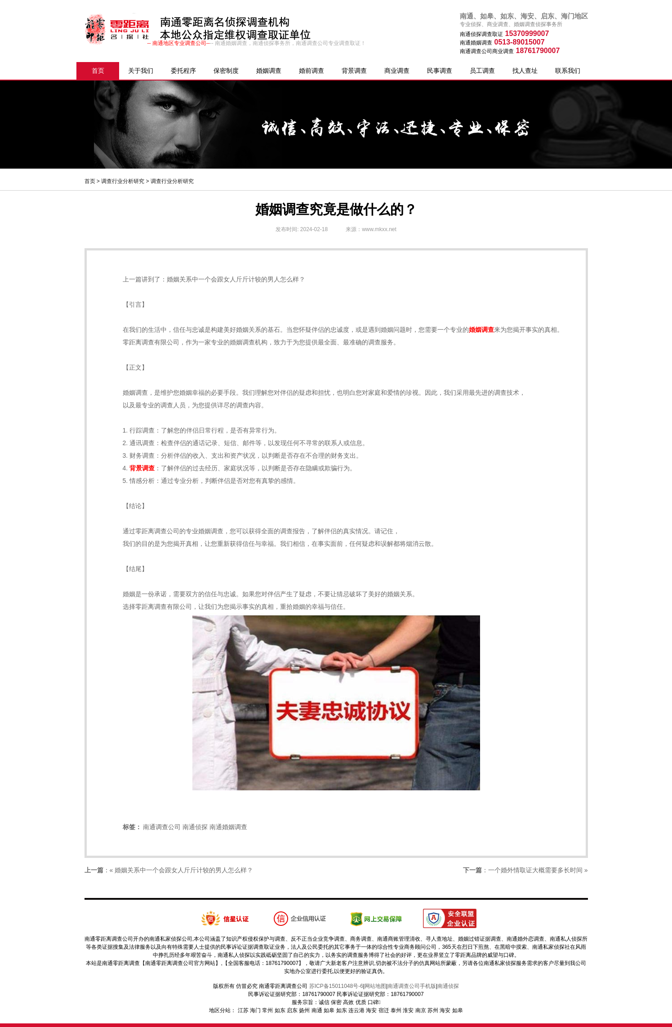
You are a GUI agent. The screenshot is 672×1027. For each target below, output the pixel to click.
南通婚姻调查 (228, 827)
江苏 (243, 1010)
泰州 (396, 1010)
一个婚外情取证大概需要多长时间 (535, 870)
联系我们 (567, 70)
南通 (317, 1010)
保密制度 (226, 70)
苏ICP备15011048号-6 (336, 986)
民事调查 (439, 70)
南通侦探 (195, 827)
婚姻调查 (268, 70)
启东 (292, 1010)
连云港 (356, 1010)
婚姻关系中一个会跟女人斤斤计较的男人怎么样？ (236, 279)
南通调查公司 (162, 827)
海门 (255, 1010)
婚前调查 (311, 70)
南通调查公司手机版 (411, 986)
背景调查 (354, 70)
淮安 (408, 1010)
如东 (280, 1010)
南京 (420, 1010)
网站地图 (375, 986)
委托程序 (183, 70)
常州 (267, 1010)
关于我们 (140, 70)
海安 (371, 1010)
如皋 (329, 1010)
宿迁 (383, 1010)
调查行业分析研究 (122, 181)
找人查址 (525, 70)
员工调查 (482, 70)
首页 (98, 70)
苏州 (432, 1010)
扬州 (304, 1010)
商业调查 (396, 70)
